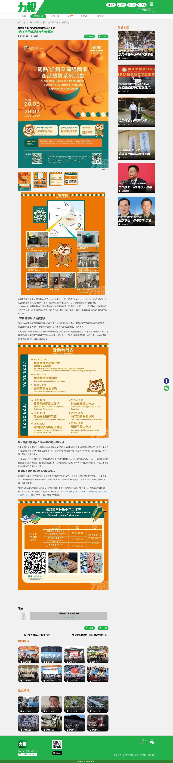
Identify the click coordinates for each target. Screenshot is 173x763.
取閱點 (84, 16)
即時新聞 (38, 16)
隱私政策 (143, 755)
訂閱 (133, 5)
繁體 (143, 5)
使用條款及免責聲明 (130, 755)
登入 (112, 5)
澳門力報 (21, 22)
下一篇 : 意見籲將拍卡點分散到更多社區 (87, 635)
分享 (105, 36)
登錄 (72, 617)
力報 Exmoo (28, 754)
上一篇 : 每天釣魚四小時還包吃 (35, 635)
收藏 (91, 36)
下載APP (145, 10)
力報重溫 (99, 16)
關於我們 (117, 755)
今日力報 (55, 16)
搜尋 (123, 5)
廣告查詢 (151, 755)
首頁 (24, 16)
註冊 (64, 617)
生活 (70, 16)
